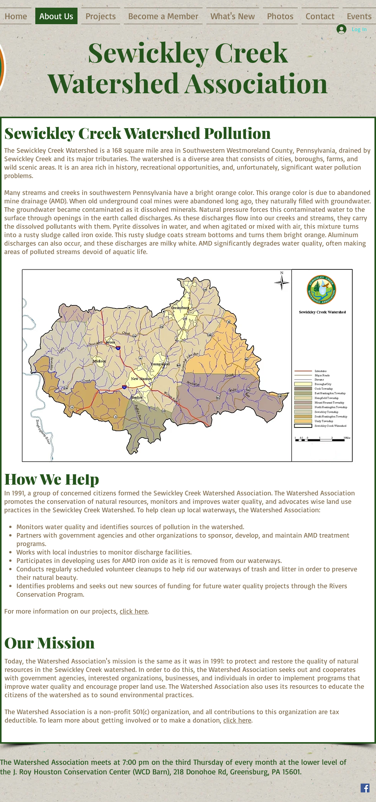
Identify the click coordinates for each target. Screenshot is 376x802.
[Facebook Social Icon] (365, 788)
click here (134, 611)
